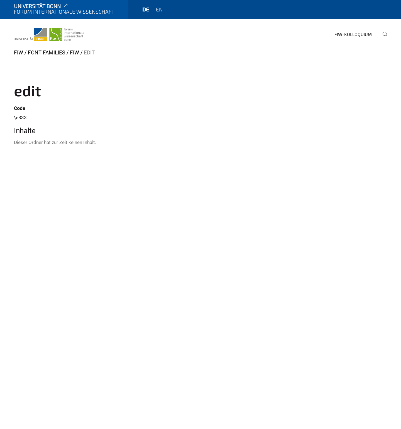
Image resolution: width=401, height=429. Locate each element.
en (159, 9)
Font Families (46, 52)
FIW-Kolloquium (353, 34)
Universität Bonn (41, 6)
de (145, 9)
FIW (18, 52)
